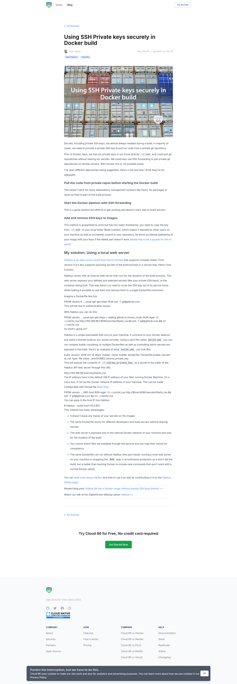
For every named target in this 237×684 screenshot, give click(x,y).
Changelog (164, 657)
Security (50, 639)
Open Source (53, 651)
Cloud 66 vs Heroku (132, 633)
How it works (90, 639)
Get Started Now (118, 544)
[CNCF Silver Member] (58, 615)
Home (59, 4)
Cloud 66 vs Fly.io (131, 645)
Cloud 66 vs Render (132, 639)
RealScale (164, 645)
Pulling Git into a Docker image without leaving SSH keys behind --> (124, 488)
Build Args (103, 386)
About (49, 633)
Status (162, 651)
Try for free (182, 4)
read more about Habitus (88, 477)
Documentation (167, 633)
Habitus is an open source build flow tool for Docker (93, 259)
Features (88, 633)
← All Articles (71, 25)
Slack (161, 639)
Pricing (87, 645)
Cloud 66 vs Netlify (132, 651)
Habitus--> (127, 494)
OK (204, 673)
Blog (69, 4)
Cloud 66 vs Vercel (132, 657)
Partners (51, 645)
